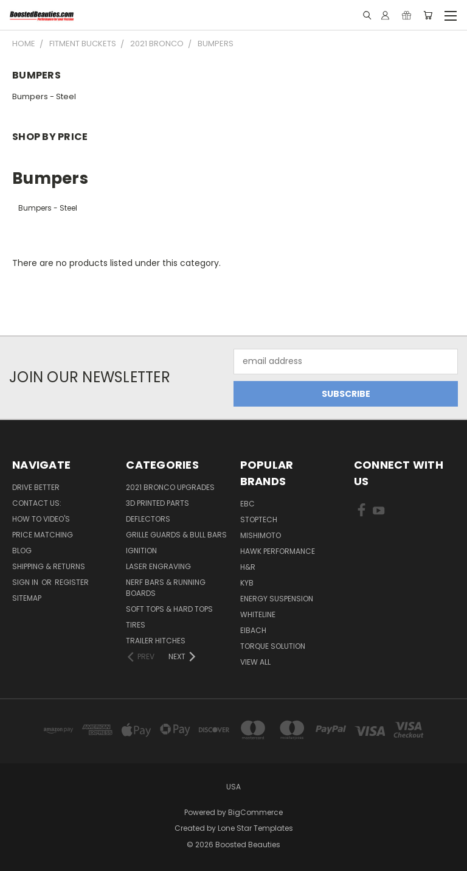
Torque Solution (272, 646)
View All (255, 662)
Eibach (253, 630)
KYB (247, 583)
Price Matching (42, 535)
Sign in (26, 582)
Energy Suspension (276, 598)
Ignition (141, 550)
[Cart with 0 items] (427, 15)
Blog (22, 550)
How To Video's (41, 519)
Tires (135, 625)
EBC (247, 503)
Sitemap (26, 598)
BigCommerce (255, 812)
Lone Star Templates (255, 828)
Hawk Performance (277, 551)
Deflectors (148, 519)
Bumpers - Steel (44, 96)
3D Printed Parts (157, 503)
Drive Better (36, 487)
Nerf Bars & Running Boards (166, 587)
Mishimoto (260, 535)
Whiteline (257, 614)
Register (72, 582)
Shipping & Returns (48, 566)
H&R (247, 567)
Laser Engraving (158, 566)
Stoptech (258, 519)
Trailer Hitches (155, 640)
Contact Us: (36, 503)
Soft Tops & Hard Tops (169, 609)
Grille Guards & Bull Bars (176, 535)
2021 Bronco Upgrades (170, 487)
